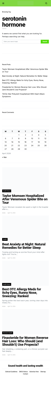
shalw (3, 213)
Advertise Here (34, 371)
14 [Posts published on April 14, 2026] (12, 142)
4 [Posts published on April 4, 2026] (38, 135)
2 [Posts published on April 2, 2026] (25, 135)
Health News (6, 191)
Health (5, 239)
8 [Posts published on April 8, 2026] (18, 138)
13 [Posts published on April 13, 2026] (6, 142)
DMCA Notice (23, 371)
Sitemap (43, 371)
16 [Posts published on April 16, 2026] (25, 142)
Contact (25, 374)
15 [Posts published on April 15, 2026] (19, 142)
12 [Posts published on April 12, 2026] (45, 138)
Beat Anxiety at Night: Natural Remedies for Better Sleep (24, 76)
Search (45, 41)
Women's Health (7, 333)
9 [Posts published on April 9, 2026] (25, 138)
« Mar (4, 157)
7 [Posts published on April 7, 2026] (12, 138)
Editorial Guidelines (11, 371)
